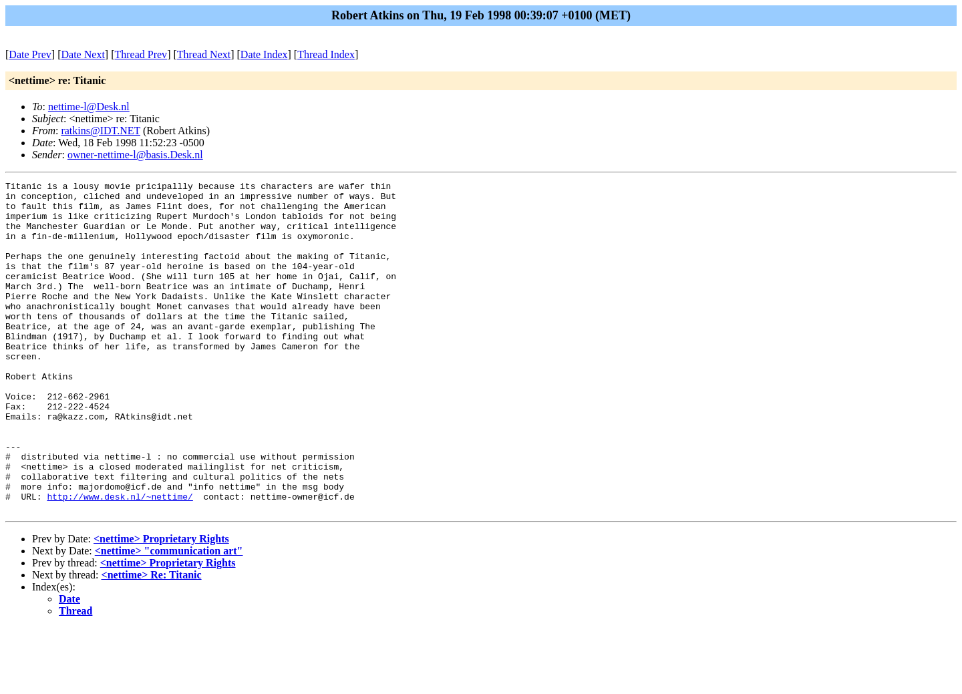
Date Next (83, 54)
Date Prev (30, 54)
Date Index (264, 54)
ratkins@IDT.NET (100, 130)
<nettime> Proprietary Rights (161, 605)
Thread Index (326, 54)
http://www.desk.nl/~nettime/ (119, 560)
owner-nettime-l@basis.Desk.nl (135, 154)
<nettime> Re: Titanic (152, 641)
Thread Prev (140, 54)
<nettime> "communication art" (169, 617)
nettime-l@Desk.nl (89, 106)
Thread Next (203, 54)
